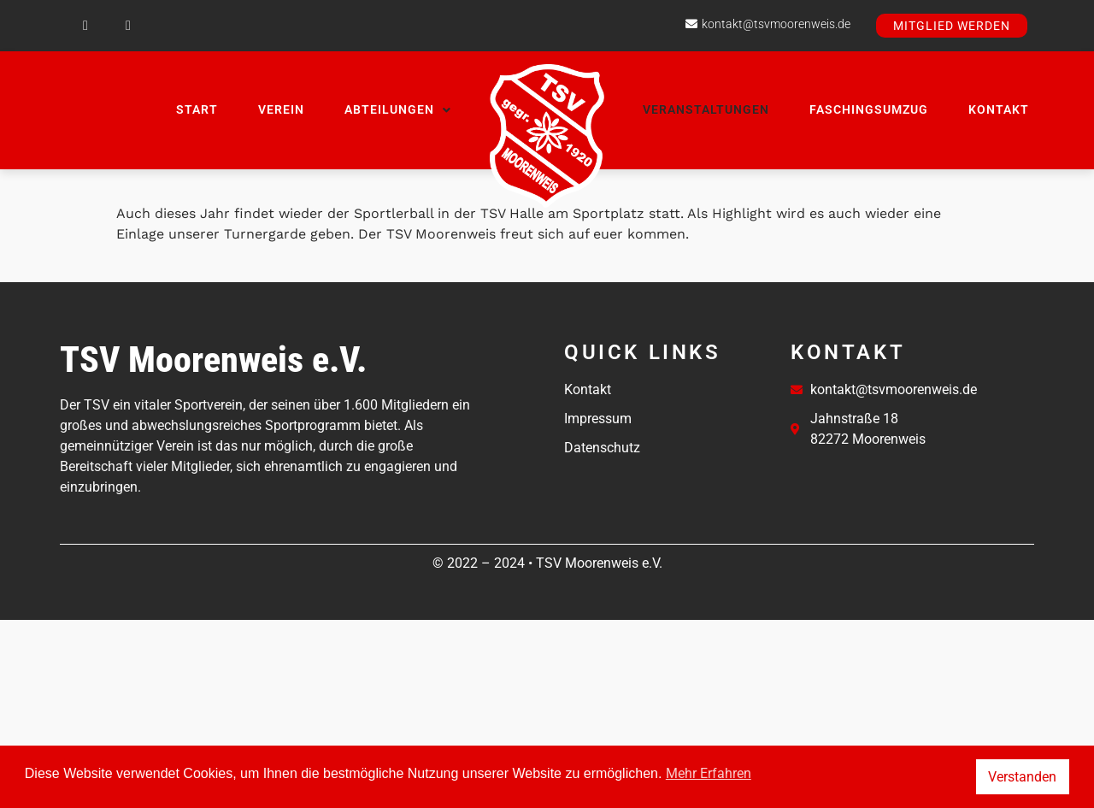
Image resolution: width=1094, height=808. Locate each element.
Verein (281, 109)
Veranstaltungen (706, 109)
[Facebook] (85, 26)
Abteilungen (397, 109)
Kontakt (998, 109)
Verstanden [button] (1022, 777)
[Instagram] (128, 26)
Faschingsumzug (868, 109)
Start (197, 109)
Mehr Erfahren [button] (708, 773)
